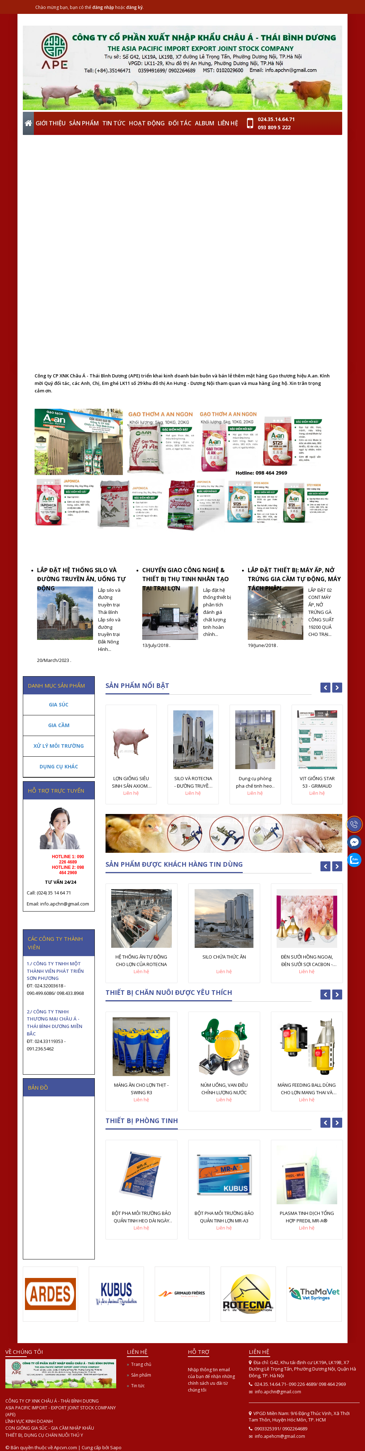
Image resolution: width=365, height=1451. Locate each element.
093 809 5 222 (274, 127)
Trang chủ (141, 1364)
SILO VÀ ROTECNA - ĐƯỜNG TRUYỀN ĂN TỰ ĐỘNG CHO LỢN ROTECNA (193, 782)
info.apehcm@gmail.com (280, 1436)
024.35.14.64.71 (276, 119)
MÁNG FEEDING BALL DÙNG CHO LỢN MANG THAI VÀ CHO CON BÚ (307, 1089)
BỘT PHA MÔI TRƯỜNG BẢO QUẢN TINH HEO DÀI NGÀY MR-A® (141, 1217)
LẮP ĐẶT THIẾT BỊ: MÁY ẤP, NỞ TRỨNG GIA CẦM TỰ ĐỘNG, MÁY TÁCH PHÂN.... (294, 579)
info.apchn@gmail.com (278, 1392)
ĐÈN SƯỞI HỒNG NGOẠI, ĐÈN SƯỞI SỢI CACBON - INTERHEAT (307, 961)
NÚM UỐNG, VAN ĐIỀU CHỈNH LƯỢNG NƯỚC (224, 1089)
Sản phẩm (141, 1375)
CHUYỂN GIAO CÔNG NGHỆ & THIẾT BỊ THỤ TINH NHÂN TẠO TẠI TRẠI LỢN (185, 579)
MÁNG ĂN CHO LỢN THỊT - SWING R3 (141, 1089)
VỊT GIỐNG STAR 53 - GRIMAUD (317, 782)
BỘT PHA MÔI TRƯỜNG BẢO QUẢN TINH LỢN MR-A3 (224, 1217)
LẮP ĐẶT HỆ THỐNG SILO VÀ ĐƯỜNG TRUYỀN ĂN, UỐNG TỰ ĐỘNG (81, 579)
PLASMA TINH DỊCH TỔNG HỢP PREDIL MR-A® (307, 1217)
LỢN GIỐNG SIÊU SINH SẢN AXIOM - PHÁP (131, 782)
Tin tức (138, 1386)
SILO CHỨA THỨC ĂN (224, 957)
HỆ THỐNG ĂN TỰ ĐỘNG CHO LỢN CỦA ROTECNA (141, 960)
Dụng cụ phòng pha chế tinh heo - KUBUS (255, 782)
